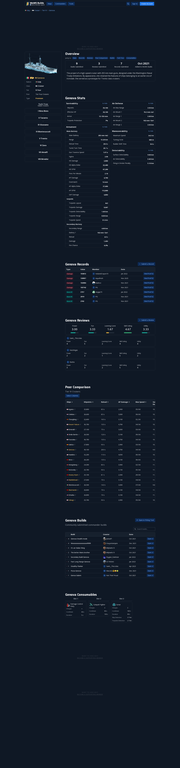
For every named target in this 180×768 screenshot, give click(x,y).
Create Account (147, 4)
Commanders (60, 4)
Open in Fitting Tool (145, 520)
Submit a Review (146, 320)
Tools (71, 4)
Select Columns (72, 396)
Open (150, 539)
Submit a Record (146, 264)
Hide (104, 103)
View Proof (148, 274)
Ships (50, 4)
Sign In (134, 4)
